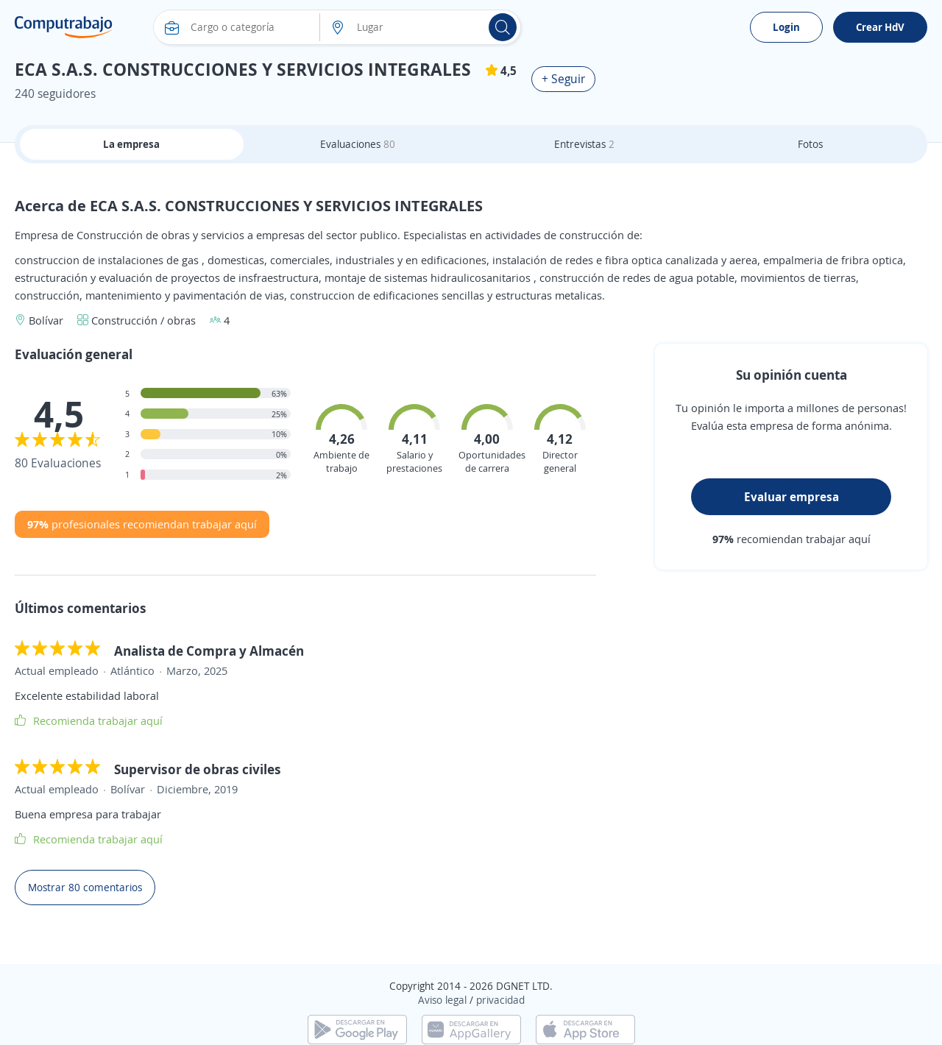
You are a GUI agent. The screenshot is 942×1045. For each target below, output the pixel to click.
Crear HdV (880, 27)
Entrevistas (584, 144)
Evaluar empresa (791, 497)
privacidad (500, 1000)
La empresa (131, 144)
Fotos (810, 144)
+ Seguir (563, 79)
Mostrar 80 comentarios (85, 887)
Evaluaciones (357, 144)
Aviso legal (442, 1000)
